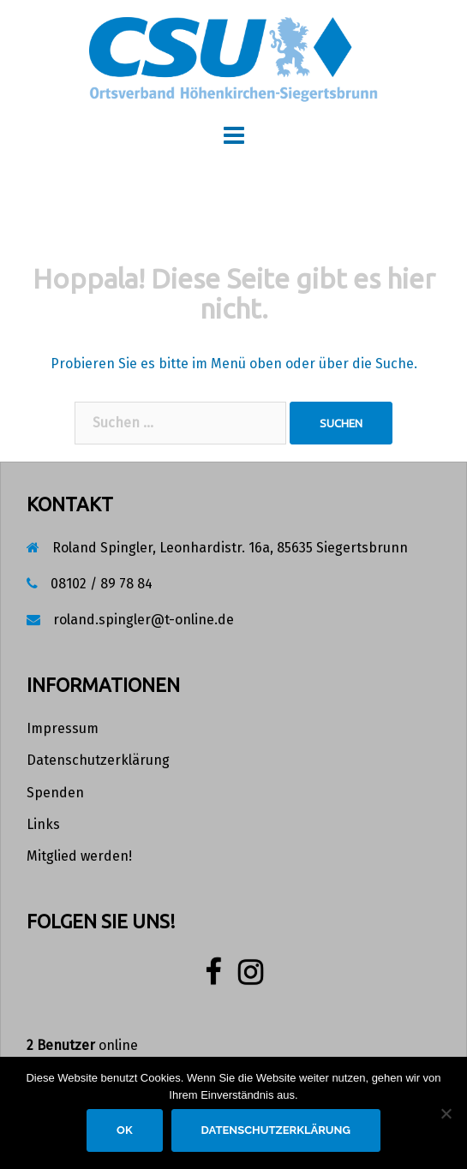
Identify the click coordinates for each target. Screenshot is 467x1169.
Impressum (63, 728)
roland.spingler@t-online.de (143, 619)
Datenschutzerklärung (98, 760)
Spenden (55, 792)
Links (43, 824)
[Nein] (445, 1113)
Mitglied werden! (79, 856)
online (82, 1045)
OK (125, 1130)
